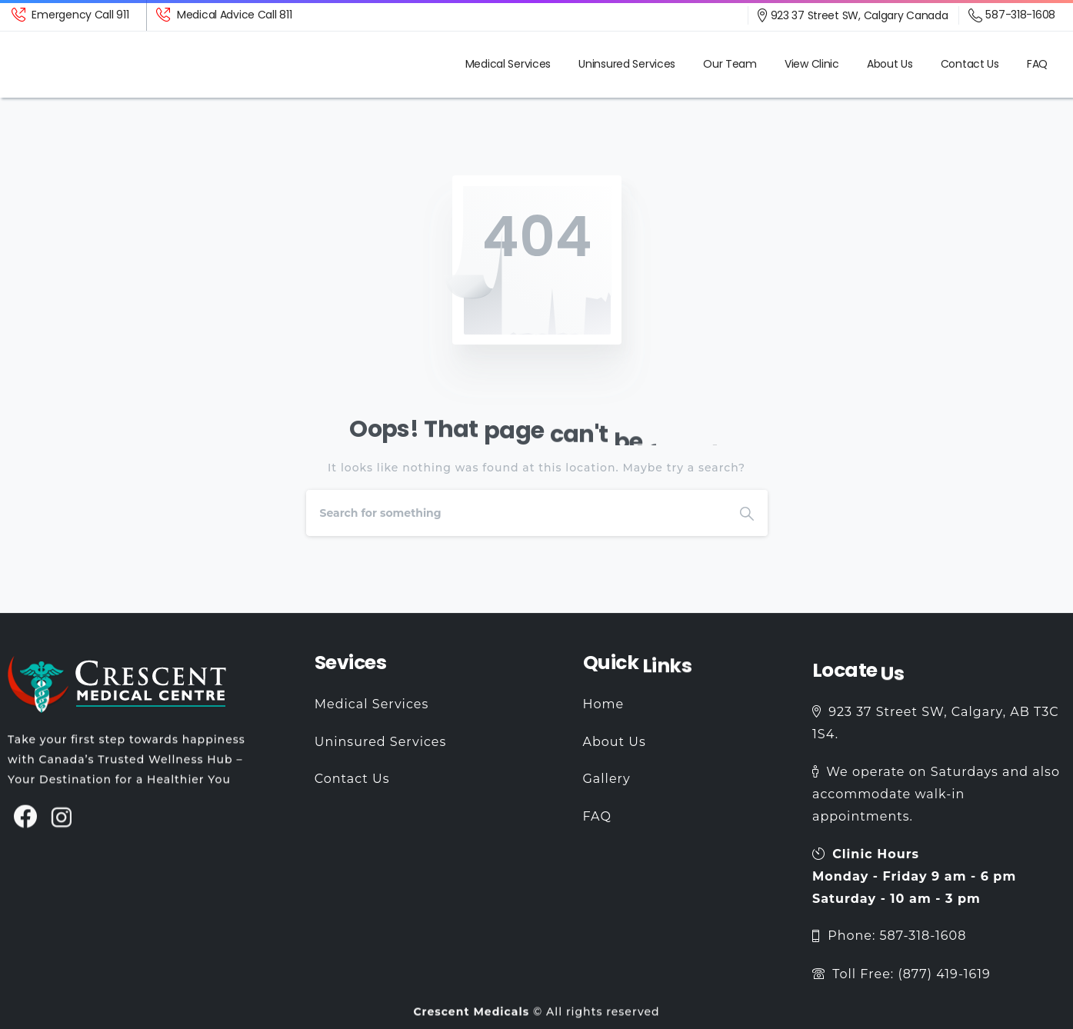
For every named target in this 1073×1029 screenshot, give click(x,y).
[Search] (516, 513)
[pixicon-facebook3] (26, 824)
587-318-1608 (1011, 15)
